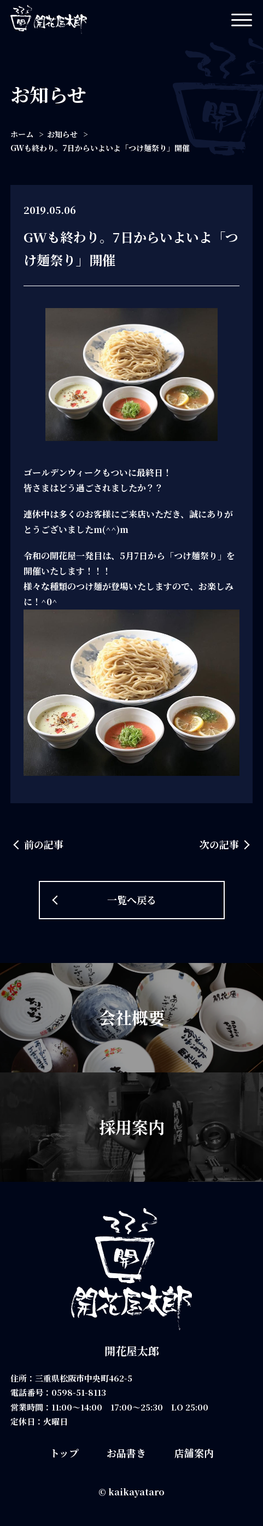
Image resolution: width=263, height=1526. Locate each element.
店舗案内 (194, 1453)
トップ (64, 1453)
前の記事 (43, 844)
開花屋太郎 (131, 1351)
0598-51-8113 (78, 1392)
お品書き (126, 1453)
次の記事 (219, 844)
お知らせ (62, 134)
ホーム (21, 134)
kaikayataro (136, 1492)
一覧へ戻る (131, 899)
